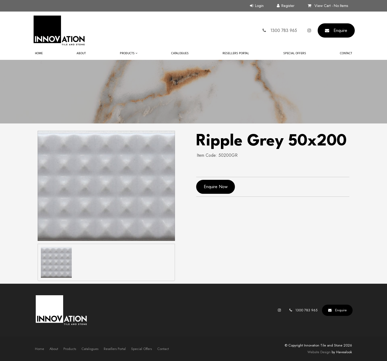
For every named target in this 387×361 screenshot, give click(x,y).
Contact (346, 53)
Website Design (319, 352)
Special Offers (294, 53)
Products (127, 53)
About (81, 53)
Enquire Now (216, 187)
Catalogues (180, 53)
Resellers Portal (236, 53)
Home (39, 53)
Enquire (340, 30)
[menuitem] (39, 349)
